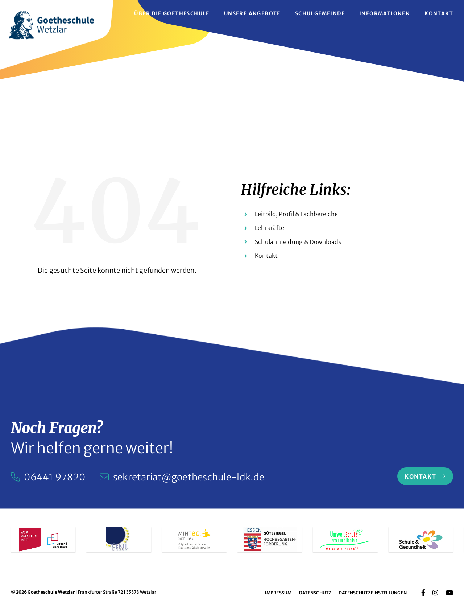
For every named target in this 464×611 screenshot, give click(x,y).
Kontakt (266, 255)
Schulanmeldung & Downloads (298, 241)
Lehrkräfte (270, 227)
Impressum (278, 592)
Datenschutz (315, 592)
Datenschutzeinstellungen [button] (373, 592)
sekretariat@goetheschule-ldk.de (188, 477)
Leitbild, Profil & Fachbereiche (296, 214)
